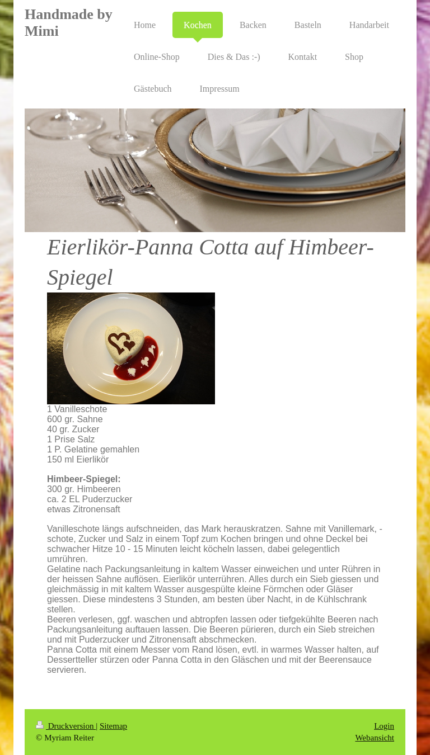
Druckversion (66, 725)
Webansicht (374, 737)
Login (384, 725)
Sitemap (113, 725)
